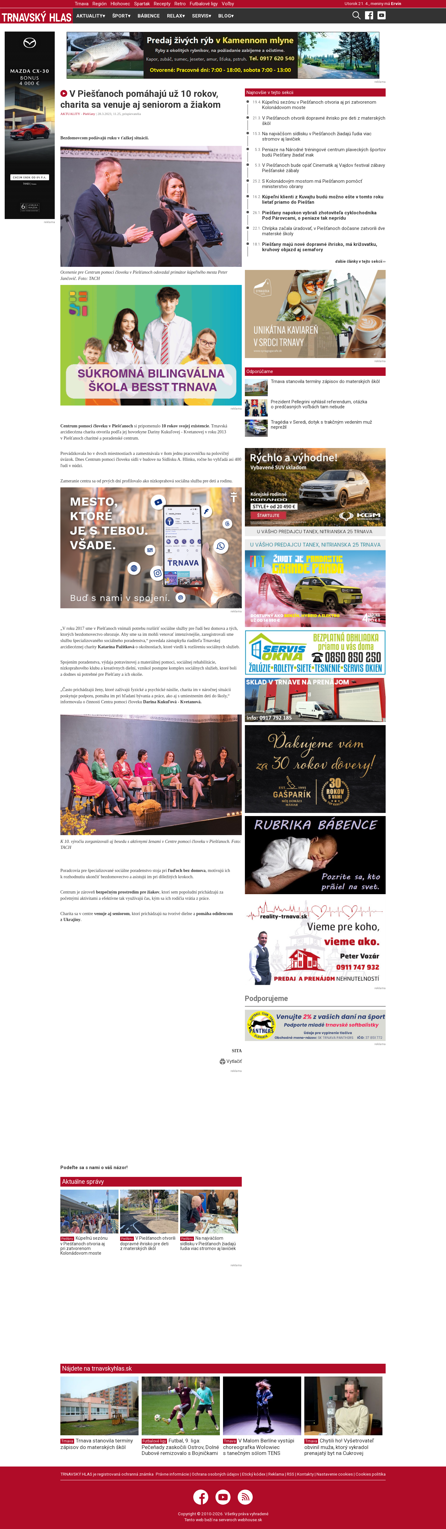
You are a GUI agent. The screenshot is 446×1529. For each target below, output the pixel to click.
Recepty (162, 4)
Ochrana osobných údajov (215, 1474)
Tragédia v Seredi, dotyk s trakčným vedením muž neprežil (321, 424)
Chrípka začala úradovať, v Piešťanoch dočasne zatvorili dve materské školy (323, 231)
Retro (180, 4)
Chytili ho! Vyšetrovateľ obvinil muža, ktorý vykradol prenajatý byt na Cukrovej (339, 1446)
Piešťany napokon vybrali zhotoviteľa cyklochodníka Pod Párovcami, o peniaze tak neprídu (319, 215)
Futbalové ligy (204, 4)
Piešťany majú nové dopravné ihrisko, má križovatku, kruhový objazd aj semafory (319, 247)
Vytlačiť (231, 1061)
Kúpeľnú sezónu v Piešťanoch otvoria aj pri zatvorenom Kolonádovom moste (84, 1246)
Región (100, 4)
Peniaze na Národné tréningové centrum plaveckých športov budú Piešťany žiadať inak (324, 152)
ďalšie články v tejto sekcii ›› (360, 262)
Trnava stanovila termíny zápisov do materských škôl (325, 381)
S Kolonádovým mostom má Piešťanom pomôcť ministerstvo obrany (312, 183)
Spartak (142, 4)
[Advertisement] (112, 1118)
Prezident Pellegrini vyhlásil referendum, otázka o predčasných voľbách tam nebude (319, 404)
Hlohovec (120, 4)
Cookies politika (371, 1474)
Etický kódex (254, 1474)
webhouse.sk (250, 1519)
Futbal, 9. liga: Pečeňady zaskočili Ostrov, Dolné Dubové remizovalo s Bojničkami (180, 1446)
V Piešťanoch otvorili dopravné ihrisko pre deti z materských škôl (147, 1243)
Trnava (82, 4)
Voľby (228, 4)
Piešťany (89, 114)
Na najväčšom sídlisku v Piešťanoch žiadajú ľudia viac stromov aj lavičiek (208, 1243)
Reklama (276, 1474)
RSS (290, 1474)
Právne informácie (172, 1474)
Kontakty (305, 1474)
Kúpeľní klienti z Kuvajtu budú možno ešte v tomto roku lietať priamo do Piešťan (322, 199)
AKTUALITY (70, 114)
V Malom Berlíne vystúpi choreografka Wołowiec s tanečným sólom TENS (258, 1446)
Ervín (396, 3)
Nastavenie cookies (335, 1474)
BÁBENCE (149, 16)
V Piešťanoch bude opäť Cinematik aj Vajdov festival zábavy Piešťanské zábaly (323, 167)
